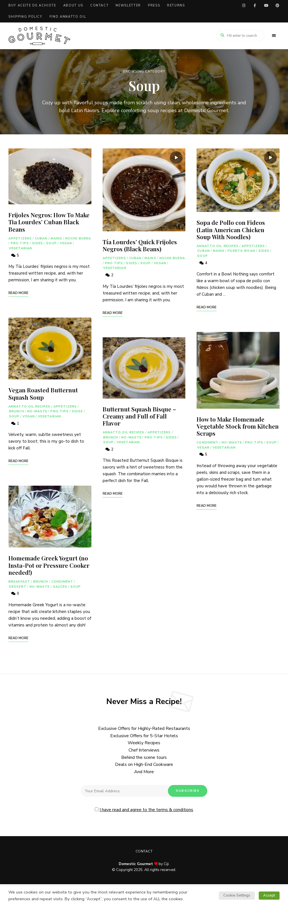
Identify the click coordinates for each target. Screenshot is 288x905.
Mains (56, 238)
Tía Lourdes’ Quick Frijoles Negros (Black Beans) (140, 245)
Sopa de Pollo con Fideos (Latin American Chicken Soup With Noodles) (231, 229)
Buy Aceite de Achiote (32, 5)
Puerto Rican (241, 251)
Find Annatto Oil (68, 17)
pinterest (277, 5)
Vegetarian (20, 248)
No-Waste (37, 411)
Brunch (16, 411)
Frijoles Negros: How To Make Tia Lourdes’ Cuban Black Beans (48, 222)
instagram (243, 5)
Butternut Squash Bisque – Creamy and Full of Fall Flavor (139, 416)
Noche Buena (78, 238)
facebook (254, 5)
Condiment (62, 582)
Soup (51, 243)
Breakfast (19, 582)
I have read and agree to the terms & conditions (146, 810)
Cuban (41, 238)
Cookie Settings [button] (236, 895)
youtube (266, 5)
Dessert (17, 587)
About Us (73, 5)
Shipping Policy (25, 17)
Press (154, 5)
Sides (37, 243)
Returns (176, 5)
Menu (274, 35)
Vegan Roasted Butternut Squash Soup (43, 393)
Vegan (66, 243)
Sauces (60, 587)
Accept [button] (269, 895)
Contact (99, 5)
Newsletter (128, 5)
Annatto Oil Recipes (29, 406)
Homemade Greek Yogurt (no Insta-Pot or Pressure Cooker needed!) (48, 565)
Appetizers (20, 238)
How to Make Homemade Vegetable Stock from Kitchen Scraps (238, 426)
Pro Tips (20, 243)
